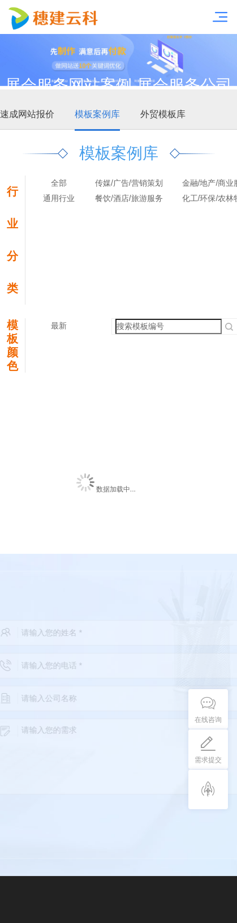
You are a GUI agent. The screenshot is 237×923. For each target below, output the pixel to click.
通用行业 (59, 198)
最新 (59, 325)
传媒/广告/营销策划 (129, 182)
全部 (59, 182)
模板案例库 (97, 114)
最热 (59, 340)
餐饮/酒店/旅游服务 (129, 198)
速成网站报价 (27, 114)
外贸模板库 (163, 114)
